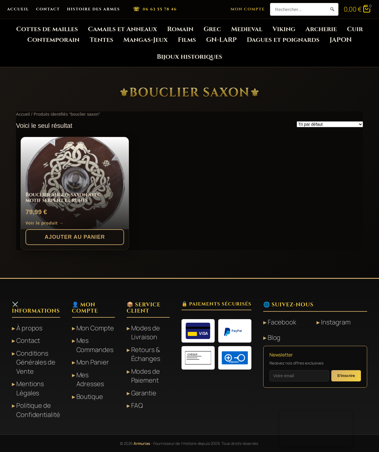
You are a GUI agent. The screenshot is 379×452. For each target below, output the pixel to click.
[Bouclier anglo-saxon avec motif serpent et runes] (75, 183)
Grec (212, 29)
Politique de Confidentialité (38, 410)
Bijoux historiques (189, 56)
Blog (274, 337)
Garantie (143, 393)
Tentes (101, 40)
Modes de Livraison (145, 332)
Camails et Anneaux (122, 29)
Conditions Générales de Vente (35, 362)
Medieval (247, 29)
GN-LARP (221, 40)
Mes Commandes (94, 345)
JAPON (341, 40)
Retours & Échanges (145, 354)
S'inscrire (346, 375)
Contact (48, 9)
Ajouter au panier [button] (75, 237)
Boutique (89, 396)
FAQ (137, 405)
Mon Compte (248, 9)
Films (187, 40)
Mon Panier (92, 362)
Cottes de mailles (47, 29)
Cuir (355, 29)
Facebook (282, 322)
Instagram (335, 322)
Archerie (321, 29)
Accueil (18, 9)
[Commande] (330, 124)
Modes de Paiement (145, 376)
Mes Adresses (90, 379)
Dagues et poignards (283, 40)
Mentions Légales (30, 388)
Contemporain (53, 40)
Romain (180, 29)
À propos (29, 328)
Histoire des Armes (93, 9)
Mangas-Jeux (145, 40)
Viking (283, 29)
